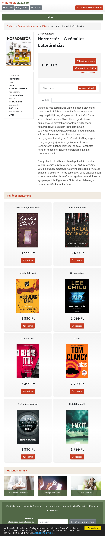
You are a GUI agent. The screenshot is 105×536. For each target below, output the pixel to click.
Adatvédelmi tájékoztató (74, 506)
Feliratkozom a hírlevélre (82, 521)
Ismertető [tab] (44, 100)
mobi (91, 88)
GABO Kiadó (15, 101)
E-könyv (11, 26)
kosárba (28, 260)
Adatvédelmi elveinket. (44, 532)
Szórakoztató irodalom (28, 26)
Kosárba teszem (85, 60)
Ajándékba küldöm (85, 68)
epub (82, 88)
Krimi (44, 26)
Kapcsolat (94, 506)
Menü (52, 17)
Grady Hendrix (46, 33)
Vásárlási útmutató (33, 506)
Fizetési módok (13, 506)
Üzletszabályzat (52, 506)
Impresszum (52, 510)
